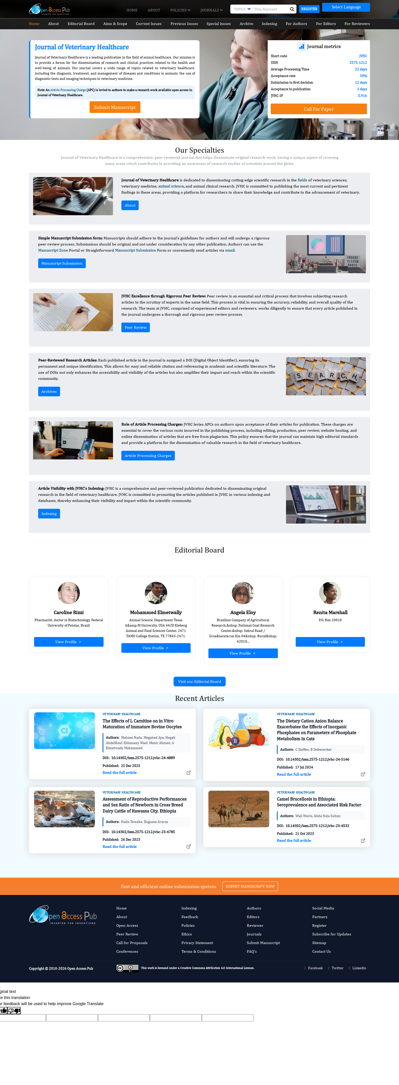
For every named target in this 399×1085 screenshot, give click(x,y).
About (154, 10)
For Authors (296, 23)
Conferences (127, 951)
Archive (246, 23)
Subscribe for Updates (331, 934)
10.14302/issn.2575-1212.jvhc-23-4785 (143, 849)
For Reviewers (357, 23)
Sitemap (319, 942)
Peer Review (136, 327)
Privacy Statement (197, 942)
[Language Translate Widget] (346, 7)
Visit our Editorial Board (199, 681)
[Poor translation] (14, 1010)
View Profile (68, 641)
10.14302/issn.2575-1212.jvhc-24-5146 (317, 777)
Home (131, 10)
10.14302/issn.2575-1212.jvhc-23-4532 (317, 843)
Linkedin (356, 968)
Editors (253, 916)
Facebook (313, 968)
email (230, 250)
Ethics (186, 934)
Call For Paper (319, 109)
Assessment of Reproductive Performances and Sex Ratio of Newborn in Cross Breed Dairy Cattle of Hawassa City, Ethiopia (145, 822)
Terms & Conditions (198, 951)
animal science (171, 186)
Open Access (127, 925)
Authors (254, 908)
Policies (180, 10)
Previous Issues (184, 23)
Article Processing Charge (68, 90)
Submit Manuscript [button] (115, 107)
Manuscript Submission (61, 263)
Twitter (335, 968)
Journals (212, 10)
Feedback (189, 916)
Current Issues (149, 23)
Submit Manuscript (263, 942)
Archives (49, 391)
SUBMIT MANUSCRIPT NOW (250, 868)
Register (309, 9)
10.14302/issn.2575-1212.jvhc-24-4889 (143, 776)
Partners (319, 916)
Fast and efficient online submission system (168, 868)
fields (302, 180)
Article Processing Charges (148, 455)
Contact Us (321, 951)
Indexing (269, 23)
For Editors (326, 23)
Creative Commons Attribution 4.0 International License (216, 968)
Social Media (323, 908)
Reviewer (255, 925)
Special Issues (219, 23)
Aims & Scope (115, 23)
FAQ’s (252, 951)
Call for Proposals (132, 942)
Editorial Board (81, 23)
